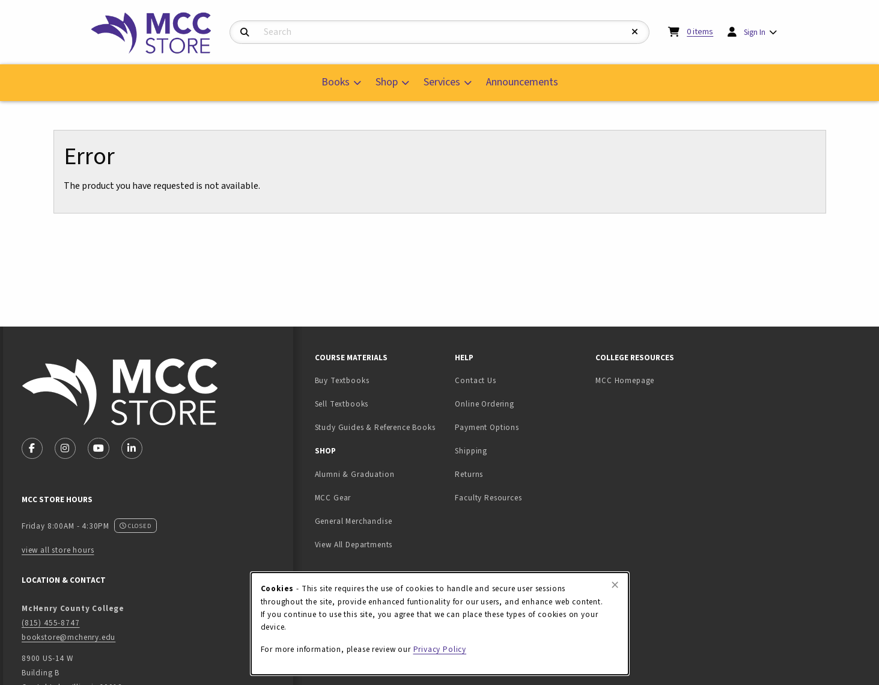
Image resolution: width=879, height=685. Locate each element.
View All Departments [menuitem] (354, 544)
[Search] (245, 32)
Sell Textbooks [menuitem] (379, 404)
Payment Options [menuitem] (487, 427)
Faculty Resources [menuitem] (488, 497)
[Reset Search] (635, 32)
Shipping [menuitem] (471, 450)
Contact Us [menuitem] (475, 380)
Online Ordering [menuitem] (484, 404)
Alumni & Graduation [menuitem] (355, 474)
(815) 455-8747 (51, 622)
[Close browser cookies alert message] (615, 585)
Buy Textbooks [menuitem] (342, 380)
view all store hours (58, 550)
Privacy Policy (440, 649)
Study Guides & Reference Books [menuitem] (375, 427)
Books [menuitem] (335, 82)
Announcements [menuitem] (522, 82)
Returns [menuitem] (469, 474)
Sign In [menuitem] (754, 32)
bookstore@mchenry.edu (68, 637)
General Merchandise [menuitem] (353, 521)
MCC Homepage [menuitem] (624, 380)
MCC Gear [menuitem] (333, 497)
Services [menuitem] (442, 82)
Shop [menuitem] (387, 82)
